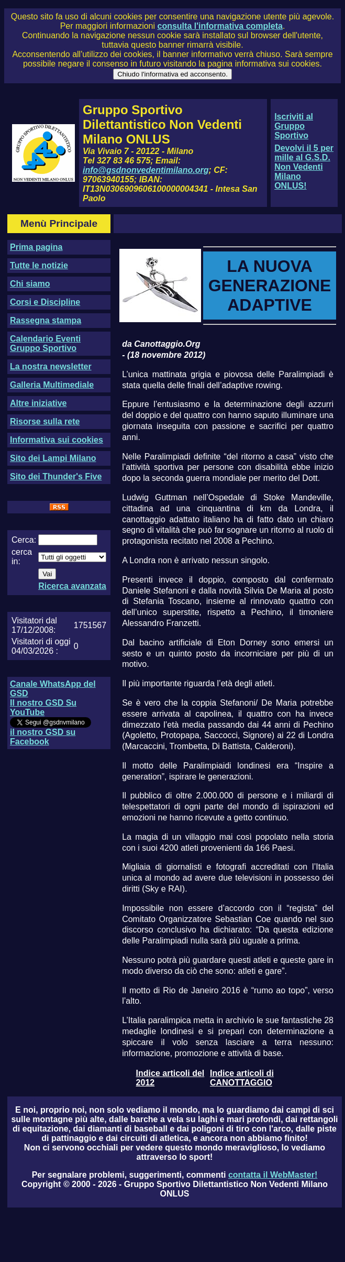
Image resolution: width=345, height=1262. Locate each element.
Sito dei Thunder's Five (56, 476)
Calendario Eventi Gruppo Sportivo (45, 343)
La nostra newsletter (51, 366)
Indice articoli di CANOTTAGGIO (242, 1078)
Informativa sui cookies (56, 439)
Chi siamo (30, 283)
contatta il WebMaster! (272, 1174)
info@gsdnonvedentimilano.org (145, 170)
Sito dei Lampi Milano (53, 458)
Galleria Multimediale (52, 384)
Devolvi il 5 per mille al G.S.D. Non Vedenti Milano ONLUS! (303, 167)
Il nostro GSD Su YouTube (43, 707)
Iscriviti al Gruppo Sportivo (293, 126)
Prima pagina (36, 247)
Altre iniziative (38, 403)
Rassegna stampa (45, 320)
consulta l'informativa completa (219, 25)
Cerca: (24, 539)
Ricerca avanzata (72, 585)
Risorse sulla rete (45, 421)
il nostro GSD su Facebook (42, 737)
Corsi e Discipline (45, 302)
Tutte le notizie (39, 265)
